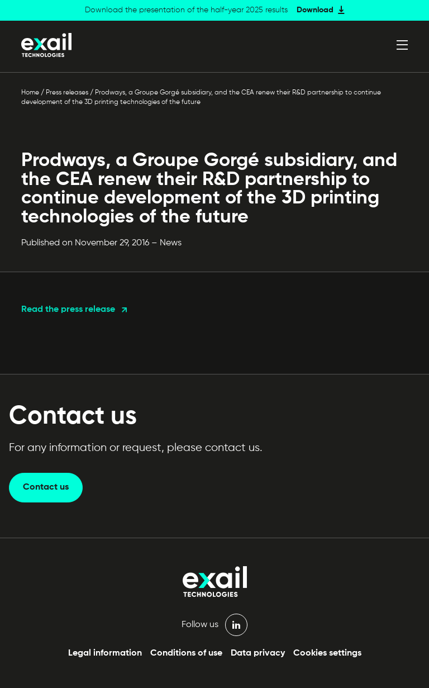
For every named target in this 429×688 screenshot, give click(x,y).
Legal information (105, 653)
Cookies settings (327, 653)
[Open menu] (402, 44)
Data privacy (258, 653)
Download (315, 10)
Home (30, 92)
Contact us (46, 487)
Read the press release (68, 309)
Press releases (67, 92)
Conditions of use (186, 653)
